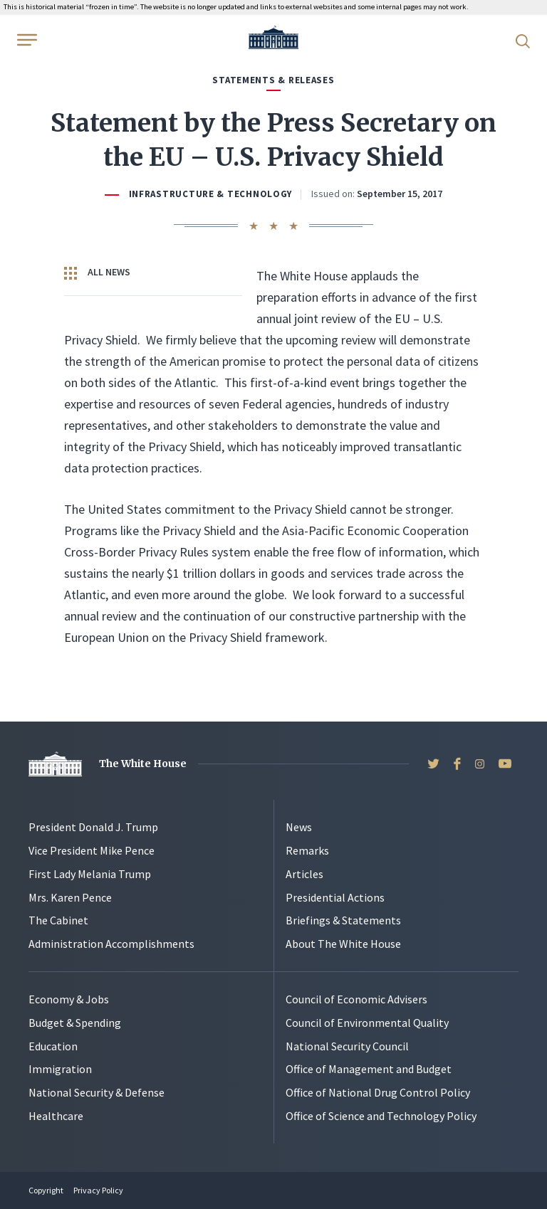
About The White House (343, 943)
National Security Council (347, 1046)
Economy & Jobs (68, 999)
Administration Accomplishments (111, 943)
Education (53, 1046)
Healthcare (55, 1116)
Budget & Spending (74, 1022)
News (299, 827)
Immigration (60, 1069)
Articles (304, 874)
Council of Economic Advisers (356, 999)
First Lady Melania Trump (89, 874)
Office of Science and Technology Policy (381, 1116)
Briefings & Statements (343, 920)
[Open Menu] (25, 40)
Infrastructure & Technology (211, 194)
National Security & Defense (96, 1092)
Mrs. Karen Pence (70, 897)
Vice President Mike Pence (91, 850)
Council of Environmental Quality (367, 1022)
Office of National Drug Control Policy (378, 1092)
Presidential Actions (335, 897)
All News (97, 272)
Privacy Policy (98, 1190)
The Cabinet (58, 920)
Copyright (45, 1190)
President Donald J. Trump (93, 827)
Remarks (307, 850)
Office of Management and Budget (369, 1069)
